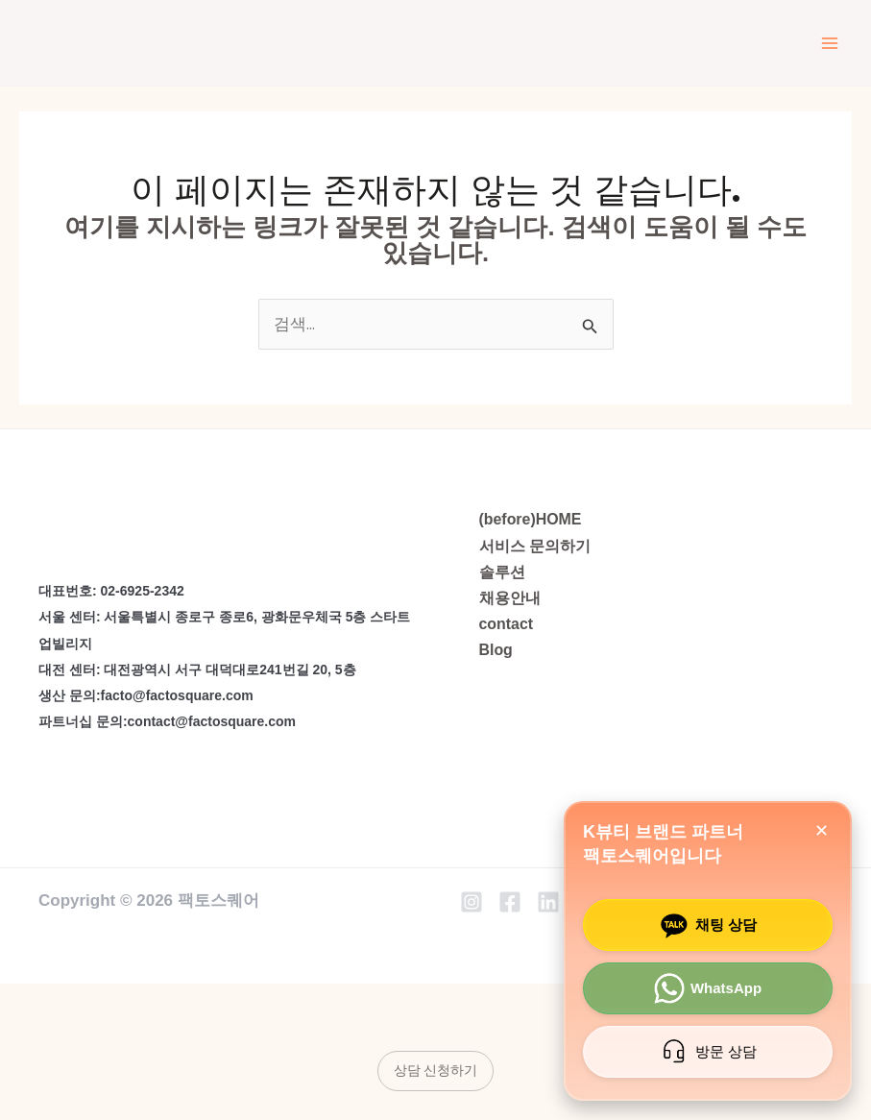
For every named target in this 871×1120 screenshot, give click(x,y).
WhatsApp (706, 988)
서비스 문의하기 (535, 546)
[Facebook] (509, 901)
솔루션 (502, 572)
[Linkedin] (548, 901)
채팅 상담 (706, 925)
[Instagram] (471, 901)
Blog (496, 650)
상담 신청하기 (435, 1070)
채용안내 (510, 598)
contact (506, 624)
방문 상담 (706, 1052)
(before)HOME (531, 519)
